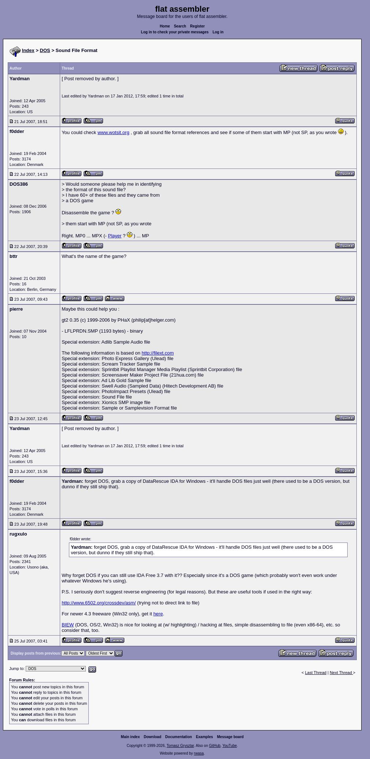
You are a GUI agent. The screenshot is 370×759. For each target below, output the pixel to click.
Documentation (178, 737)
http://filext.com (157, 353)
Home (165, 26)
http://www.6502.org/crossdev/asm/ (99, 603)
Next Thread (341, 672)
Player (115, 235)
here (158, 614)
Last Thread (316, 672)
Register (197, 26)
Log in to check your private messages (175, 32)
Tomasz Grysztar (180, 746)
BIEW (68, 624)
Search (180, 26)
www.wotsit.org (113, 132)
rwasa (199, 753)
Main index (130, 737)
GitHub (214, 746)
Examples (204, 737)
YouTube (229, 746)
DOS (45, 50)
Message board (230, 737)
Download (152, 737)
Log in (218, 32)
